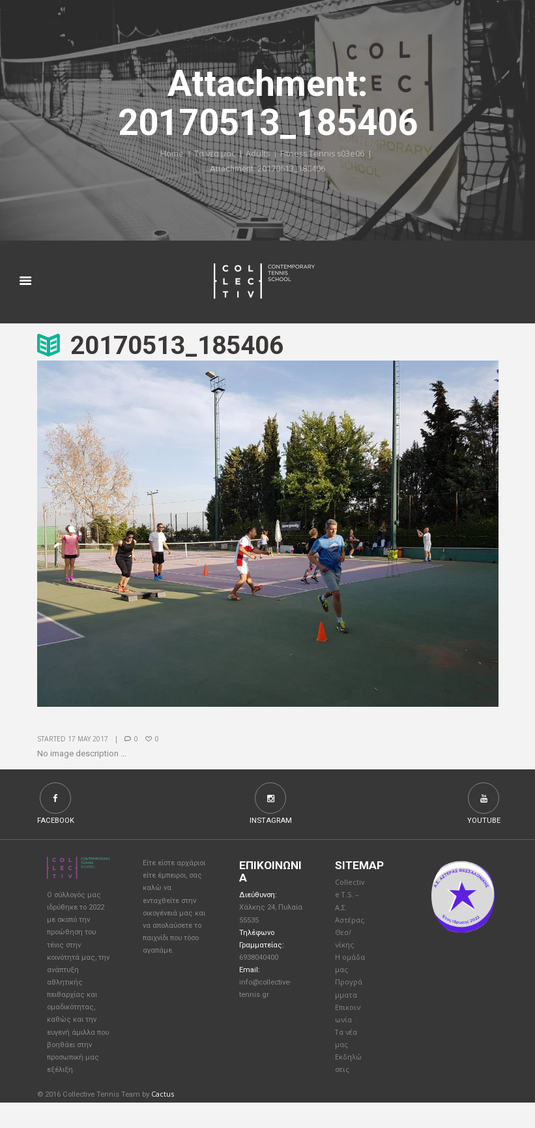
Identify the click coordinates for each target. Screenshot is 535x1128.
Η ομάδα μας (347, 976)
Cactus (162, 1120)
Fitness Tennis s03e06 (323, 154)
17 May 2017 (88, 739)
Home (170, 154)
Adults (257, 154)
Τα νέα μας (213, 154)
